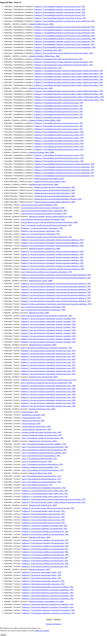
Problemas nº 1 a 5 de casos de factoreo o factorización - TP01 (42, 228)
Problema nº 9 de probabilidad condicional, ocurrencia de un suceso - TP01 (59, 15)
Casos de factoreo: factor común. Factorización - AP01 (39, 205)
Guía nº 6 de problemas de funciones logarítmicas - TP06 (41, 456)
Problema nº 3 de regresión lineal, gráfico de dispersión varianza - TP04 (58, 59)
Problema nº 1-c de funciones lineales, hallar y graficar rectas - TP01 (45, 496)
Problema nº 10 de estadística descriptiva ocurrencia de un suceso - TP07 (59, 132)
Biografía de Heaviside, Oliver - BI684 (41, 152)
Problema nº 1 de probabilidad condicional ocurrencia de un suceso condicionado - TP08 (64, 164)
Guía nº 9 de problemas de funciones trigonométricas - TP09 (42, 464)
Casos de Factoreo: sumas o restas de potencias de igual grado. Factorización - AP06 (49, 222)
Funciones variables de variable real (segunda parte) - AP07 (42, 435)
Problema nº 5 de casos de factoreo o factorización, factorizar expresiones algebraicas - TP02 (52, 254)
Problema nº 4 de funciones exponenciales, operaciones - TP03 (43, 581)
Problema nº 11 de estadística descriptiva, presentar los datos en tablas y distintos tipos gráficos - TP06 (69, 100)
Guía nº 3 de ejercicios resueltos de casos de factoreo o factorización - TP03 (46, 272)
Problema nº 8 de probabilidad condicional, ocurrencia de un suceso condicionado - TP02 (64, 36)
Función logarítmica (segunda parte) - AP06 (36, 429)
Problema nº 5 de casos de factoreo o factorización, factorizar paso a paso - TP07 (48, 362)
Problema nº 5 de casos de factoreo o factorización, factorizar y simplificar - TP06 (48, 330)
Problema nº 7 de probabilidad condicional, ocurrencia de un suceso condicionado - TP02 (64, 33)
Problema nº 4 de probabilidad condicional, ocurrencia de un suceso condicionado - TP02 (64, 21)
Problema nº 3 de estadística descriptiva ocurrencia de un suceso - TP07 (58, 109)
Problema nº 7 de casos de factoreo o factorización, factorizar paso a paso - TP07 (48, 368)
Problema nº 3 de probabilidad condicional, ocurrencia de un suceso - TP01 (59, 9)
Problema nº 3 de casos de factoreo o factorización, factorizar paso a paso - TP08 (48, 391)
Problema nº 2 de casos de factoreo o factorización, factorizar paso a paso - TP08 (48, 389)
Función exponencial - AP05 (31, 424)
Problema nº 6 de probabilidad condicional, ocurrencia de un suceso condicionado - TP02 (64, 30)
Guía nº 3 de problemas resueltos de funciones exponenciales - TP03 (45, 447)
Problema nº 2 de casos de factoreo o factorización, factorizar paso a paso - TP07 (48, 354)
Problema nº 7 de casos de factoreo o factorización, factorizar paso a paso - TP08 (48, 403)
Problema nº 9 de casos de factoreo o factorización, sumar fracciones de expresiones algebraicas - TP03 (56, 301)
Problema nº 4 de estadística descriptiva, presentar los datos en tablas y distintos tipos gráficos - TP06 (68, 79)
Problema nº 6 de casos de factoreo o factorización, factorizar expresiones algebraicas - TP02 (52, 257)
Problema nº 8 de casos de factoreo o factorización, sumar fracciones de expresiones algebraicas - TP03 (56, 298)
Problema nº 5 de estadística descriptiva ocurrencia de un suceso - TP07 (58, 114)
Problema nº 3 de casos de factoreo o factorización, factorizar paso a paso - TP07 (48, 356)
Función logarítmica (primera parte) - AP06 (36, 426)
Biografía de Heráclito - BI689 (39, 313)
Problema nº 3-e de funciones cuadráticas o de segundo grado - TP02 (45, 546)
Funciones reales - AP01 (30, 412)
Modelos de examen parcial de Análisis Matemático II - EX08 (54, 202)
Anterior (49, 619)
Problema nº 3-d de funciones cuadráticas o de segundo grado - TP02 (45, 543)
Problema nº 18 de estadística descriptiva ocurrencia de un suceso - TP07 (59, 158)
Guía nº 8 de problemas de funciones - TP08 (37, 461)
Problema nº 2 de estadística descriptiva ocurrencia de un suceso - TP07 (58, 106)
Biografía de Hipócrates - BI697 (39, 569)
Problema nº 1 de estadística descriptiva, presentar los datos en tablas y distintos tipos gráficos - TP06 (68, 71)
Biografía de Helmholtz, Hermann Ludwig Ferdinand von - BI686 (50, 216)
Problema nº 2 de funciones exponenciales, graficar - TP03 (41, 575)
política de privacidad (42, 631)
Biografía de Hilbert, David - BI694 (40, 473)
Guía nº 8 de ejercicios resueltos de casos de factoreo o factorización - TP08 (46, 383)
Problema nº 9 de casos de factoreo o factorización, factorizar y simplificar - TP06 (48, 342)
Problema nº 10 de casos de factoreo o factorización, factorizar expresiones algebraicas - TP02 (52, 269)
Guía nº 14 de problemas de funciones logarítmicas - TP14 (41, 482)
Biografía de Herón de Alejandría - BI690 (42, 345)
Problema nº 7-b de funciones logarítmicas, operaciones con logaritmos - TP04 (48, 613)
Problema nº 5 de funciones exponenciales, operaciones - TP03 (43, 584)
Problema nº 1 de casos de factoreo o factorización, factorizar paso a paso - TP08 (48, 386)
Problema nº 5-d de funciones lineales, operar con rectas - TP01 (43, 520)
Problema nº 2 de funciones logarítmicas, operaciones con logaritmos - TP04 (47, 593)
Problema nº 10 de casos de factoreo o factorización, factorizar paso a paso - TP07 (48, 380)
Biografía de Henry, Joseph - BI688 (40, 281)
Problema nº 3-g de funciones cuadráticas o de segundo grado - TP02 (45, 552)
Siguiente (57, 619)
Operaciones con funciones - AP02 (33, 415)
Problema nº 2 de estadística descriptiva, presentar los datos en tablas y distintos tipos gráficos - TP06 (68, 74)
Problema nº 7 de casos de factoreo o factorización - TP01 (40, 234)
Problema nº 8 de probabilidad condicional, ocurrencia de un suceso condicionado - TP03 (64, 41)
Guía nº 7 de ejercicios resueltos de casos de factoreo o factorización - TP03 (46, 348)
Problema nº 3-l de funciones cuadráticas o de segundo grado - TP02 (45, 566)
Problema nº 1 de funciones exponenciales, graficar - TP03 (41, 572)
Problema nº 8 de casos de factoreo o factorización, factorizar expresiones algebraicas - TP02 (52, 263)
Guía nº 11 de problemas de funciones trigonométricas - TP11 (43, 470)
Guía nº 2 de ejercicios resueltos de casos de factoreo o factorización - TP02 (46, 237)
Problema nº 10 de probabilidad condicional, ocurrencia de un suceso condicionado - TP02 (64, 39)
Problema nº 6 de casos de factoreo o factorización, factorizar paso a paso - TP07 (48, 365)
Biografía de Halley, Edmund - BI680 (41, 24)
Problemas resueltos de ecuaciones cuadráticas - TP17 (40, 467)
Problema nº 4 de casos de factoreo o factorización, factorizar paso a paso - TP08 (48, 394)
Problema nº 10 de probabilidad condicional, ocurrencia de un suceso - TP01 (60, 18)
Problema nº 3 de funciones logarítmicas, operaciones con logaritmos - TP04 (47, 596)
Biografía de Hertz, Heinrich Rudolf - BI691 (43, 377)
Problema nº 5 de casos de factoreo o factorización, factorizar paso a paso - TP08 (48, 397)
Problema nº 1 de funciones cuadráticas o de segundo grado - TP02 (44, 526)
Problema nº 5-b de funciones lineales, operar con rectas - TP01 (43, 514)
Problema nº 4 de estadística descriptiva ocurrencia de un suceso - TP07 (58, 111)
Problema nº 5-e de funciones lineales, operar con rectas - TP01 (43, 523)
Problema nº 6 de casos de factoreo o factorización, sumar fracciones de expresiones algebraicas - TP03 (56, 292)
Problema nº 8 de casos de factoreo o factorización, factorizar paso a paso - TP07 (48, 371)
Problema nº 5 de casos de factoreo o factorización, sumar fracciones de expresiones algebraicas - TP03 (56, 289)
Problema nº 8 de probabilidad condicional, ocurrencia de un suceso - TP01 (59, 12)
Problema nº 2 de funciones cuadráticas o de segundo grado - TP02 (44, 529)
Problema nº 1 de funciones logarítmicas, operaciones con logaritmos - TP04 (47, 590)
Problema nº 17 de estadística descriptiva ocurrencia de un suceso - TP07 (59, 155)
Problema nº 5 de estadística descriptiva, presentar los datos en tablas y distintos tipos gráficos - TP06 (68, 82)
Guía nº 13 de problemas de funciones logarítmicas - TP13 (41, 479)
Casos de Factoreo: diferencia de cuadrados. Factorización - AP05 (43, 219)
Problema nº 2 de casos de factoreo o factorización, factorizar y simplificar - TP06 (48, 321)
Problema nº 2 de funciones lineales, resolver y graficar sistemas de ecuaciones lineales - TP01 (53, 499)
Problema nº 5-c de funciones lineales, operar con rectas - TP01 (43, 517)
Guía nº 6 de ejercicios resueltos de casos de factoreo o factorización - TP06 (46, 316)
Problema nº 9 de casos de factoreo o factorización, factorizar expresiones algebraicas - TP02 (52, 266)
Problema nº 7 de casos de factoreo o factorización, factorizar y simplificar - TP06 (48, 336)
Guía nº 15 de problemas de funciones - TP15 (37, 485)
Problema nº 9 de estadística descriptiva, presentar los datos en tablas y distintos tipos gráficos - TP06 (68, 94)
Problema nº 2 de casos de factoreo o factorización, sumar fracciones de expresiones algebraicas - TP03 (56, 278)
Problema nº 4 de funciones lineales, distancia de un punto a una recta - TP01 (48, 508)
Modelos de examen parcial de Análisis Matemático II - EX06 (54, 196)
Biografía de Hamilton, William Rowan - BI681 (44, 56)
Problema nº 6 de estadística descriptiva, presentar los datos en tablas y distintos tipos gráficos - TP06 (68, 85)
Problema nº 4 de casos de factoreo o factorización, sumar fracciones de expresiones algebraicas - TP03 (56, 286)
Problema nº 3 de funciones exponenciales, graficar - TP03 (41, 578)
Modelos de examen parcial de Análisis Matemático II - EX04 (54, 190)
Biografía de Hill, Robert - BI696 (39, 537)
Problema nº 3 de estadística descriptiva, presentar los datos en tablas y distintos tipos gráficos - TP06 (68, 76)
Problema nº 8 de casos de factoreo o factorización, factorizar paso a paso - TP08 (48, 406)
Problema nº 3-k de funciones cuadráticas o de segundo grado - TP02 (45, 564)
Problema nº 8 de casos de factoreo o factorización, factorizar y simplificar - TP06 (48, 339)
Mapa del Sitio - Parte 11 (10, 2)
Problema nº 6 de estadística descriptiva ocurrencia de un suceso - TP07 (58, 117)
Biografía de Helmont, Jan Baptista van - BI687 (44, 249)
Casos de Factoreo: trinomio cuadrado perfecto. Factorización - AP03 (44, 211)
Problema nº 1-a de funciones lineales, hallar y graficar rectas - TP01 (45, 491)
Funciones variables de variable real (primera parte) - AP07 (42, 432)
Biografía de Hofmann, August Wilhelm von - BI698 (46, 601)
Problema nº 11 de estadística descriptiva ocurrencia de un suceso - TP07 (59, 135)
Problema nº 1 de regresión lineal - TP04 (48, 50)
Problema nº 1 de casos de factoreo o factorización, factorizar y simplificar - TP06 (48, 319)
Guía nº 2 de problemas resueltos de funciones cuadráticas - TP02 (44, 444)
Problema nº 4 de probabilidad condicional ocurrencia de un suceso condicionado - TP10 (64, 170)
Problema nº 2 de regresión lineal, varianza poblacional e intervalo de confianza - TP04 (63, 53)
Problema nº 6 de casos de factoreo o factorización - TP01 (40, 231)
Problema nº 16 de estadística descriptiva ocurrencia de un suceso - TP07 (59, 149)
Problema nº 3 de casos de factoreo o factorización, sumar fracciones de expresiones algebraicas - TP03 (56, 284)
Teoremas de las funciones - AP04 (33, 421)
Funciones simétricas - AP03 (31, 418)
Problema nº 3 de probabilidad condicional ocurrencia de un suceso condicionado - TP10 (64, 167)
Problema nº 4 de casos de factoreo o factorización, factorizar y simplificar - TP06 (48, 327)
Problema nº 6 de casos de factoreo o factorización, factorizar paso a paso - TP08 (48, 400)
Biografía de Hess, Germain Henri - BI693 (43, 441)
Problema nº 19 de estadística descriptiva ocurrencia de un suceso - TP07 (59, 161)
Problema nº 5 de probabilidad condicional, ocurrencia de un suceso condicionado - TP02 (64, 27)
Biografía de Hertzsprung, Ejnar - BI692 (42, 409)
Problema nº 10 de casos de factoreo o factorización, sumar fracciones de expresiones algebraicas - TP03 (56, 304)
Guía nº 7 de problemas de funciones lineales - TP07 (39, 459)
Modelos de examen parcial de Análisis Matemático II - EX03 (54, 187)
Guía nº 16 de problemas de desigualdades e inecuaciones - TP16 (44, 488)
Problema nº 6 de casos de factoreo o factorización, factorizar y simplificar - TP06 (48, 333)
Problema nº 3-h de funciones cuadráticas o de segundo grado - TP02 (45, 555)
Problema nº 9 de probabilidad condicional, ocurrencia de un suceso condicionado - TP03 (64, 44)
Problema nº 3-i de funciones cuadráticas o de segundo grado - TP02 (45, 558)
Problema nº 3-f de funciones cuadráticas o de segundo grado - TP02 (45, 549)
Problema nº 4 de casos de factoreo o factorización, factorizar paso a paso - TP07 (48, 359)
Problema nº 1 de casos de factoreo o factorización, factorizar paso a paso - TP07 (48, 351)
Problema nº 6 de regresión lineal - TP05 (48, 68)
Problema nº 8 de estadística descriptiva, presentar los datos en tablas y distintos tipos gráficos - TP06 (68, 91)
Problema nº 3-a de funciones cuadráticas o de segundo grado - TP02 (45, 531)
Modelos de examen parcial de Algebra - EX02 (49, 181)
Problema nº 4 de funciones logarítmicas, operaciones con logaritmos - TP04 (47, 599)
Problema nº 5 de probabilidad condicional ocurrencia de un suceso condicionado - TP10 (64, 173)
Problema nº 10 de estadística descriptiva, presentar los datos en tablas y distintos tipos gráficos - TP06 (69, 97)
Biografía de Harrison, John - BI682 (41, 88)
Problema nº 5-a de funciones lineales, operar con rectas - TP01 (43, 511)
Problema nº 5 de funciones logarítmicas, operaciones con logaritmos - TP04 (47, 604)
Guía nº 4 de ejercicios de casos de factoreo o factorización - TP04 (43, 307)
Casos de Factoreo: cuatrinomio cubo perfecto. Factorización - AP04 (44, 214)
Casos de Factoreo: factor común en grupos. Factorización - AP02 (43, 208)
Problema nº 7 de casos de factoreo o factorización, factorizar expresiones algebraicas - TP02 (52, 260)
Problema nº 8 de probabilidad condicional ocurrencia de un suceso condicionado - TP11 (64, 176)
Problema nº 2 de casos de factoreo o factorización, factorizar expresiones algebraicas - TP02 (52, 243)
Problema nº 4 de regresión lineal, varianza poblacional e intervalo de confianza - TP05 (63, 62)
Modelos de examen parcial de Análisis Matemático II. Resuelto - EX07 (58, 199)
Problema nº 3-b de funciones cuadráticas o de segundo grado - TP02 (45, 534)
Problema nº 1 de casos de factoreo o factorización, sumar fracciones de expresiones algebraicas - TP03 (56, 275)
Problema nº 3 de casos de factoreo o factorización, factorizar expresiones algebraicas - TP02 (52, 246)
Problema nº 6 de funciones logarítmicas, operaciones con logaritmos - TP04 (47, 607)
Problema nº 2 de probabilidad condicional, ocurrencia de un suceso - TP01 (59, 6)
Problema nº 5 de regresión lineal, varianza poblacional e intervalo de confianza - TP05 (63, 65)
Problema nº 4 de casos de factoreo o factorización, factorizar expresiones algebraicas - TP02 (52, 251)
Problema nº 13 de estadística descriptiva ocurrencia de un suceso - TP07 (59, 141)
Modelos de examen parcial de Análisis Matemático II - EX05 (54, 193)
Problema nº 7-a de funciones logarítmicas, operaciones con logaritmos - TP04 (48, 610)
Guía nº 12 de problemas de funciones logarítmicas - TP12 (41, 476)
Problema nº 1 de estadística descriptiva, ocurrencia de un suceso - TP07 (58, 103)
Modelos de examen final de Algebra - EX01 (49, 179)
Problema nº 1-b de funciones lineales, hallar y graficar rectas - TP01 (45, 494)
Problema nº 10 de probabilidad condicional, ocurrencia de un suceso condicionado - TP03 (64, 47)
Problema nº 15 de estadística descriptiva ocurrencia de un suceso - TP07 (59, 146)
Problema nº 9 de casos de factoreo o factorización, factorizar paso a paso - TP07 (48, 374)
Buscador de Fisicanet (53, 624)
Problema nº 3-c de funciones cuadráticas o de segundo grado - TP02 (45, 540)
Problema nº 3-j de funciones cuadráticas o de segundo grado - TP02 (45, 561)
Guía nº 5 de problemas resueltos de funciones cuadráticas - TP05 (44, 453)
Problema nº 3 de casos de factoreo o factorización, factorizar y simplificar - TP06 (48, 324)
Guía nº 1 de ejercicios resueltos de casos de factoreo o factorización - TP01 (46, 225)
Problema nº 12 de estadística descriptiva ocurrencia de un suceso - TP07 (59, 138)
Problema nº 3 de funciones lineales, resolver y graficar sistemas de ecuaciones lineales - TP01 (53, 502)
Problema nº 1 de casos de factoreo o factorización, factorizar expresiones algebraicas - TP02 (52, 240)
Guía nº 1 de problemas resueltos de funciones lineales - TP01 (43, 438)
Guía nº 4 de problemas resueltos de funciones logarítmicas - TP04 (44, 450)
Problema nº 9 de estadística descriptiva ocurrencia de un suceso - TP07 (58, 129)
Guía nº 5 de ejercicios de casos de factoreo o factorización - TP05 (43, 310)
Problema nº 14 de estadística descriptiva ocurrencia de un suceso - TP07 (59, 144)
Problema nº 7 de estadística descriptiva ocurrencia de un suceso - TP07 (58, 123)
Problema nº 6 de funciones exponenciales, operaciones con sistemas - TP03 (47, 587)
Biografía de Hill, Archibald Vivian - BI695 (43, 505)
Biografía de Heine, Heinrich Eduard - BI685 (44, 184)
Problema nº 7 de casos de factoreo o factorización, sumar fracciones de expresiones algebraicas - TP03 (56, 295)
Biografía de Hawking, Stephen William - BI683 (45, 120)
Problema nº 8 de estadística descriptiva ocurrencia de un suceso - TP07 (58, 126)
